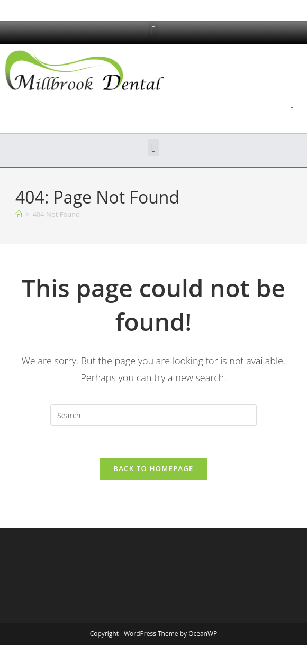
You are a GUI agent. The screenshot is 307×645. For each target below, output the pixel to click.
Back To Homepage (153, 468)
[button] (153, 30)
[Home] (18, 214)
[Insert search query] (153, 415)
